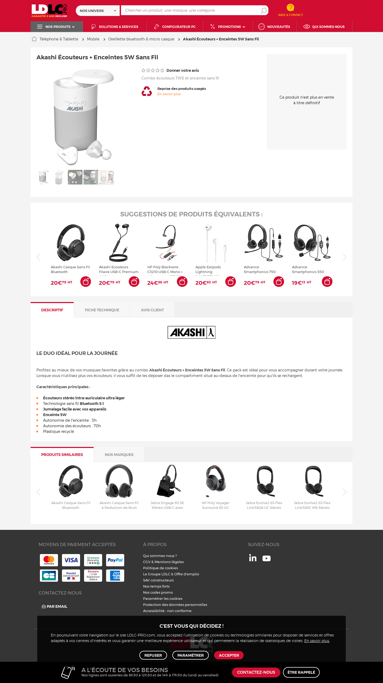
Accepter (228, 654)
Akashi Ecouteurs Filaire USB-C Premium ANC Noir (119, 270)
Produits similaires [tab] (62, 454)
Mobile (93, 39)
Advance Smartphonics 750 (260, 269)
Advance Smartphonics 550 (308, 269)
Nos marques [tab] (119, 454)
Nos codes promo (158, 592)
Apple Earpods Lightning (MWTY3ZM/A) (208, 270)
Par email (54, 606)
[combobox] (98, 10)
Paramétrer (190, 654)
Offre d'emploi (186, 574)
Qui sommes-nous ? (160, 556)
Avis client (152, 310)
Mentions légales (169, 562)
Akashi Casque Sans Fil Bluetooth (70, 269)
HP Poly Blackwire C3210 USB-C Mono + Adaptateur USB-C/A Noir (164, 270)
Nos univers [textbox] (92, 11)
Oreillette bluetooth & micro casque (141, 39)
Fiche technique (102, 310)
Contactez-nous (256, 672)
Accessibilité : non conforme (167, 611)
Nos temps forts (156, 586)
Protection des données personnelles (175, 604)
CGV (147, 562)
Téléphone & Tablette (59, 39)
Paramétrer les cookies (162, 598)
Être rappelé (301, 672)
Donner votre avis (170, 70)
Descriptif (52, 310)
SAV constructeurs (158, 580)
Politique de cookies (160, 568)
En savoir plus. (317, 639)
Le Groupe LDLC (156, 574)
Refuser (154, 654)
